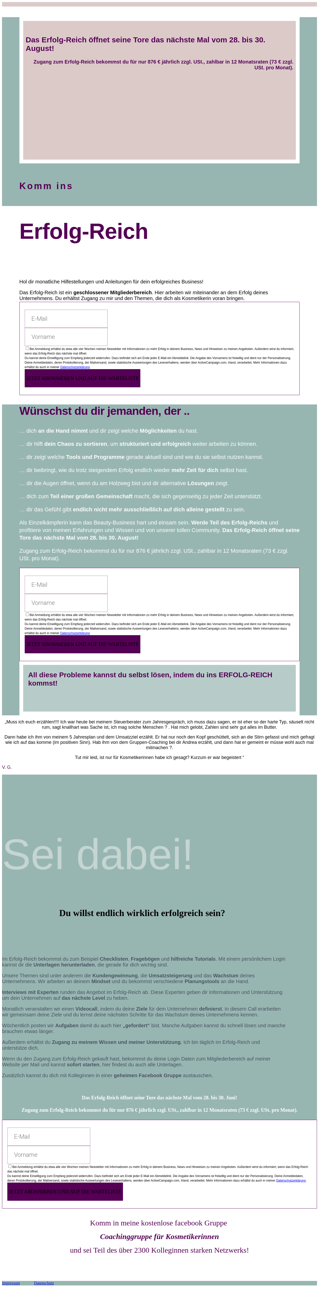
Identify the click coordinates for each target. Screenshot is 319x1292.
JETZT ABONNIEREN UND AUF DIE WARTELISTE (82, 378)
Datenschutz (44, 1283)
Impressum (11, 1283)
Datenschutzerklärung (75, 367)
